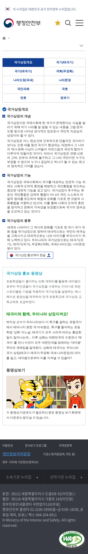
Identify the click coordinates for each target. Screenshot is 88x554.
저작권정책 (65, 445)
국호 (65, 89)
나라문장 (65, 80)
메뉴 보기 (81, 45)
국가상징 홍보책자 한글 (30, 255)
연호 (23, 98)
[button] (68, 23)
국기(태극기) (64, 62)
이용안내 (7, 445)
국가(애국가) (23, 71)
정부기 (64, 98)
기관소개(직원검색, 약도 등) (59, 454)
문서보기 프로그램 (35, 445)
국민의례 (23, 89)
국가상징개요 (23, 62)
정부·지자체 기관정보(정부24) (20, 462)
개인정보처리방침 (16, 454)
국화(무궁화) (64, 71)
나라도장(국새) (23, 80)
